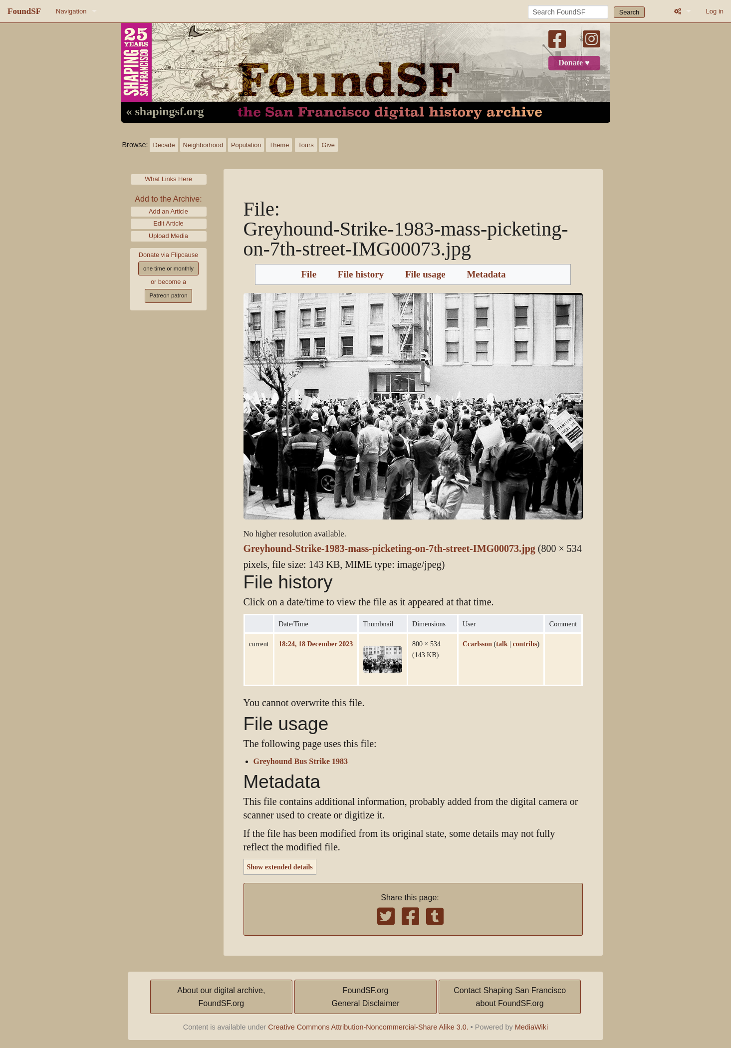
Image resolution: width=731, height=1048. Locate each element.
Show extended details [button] (280, 867)
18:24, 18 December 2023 (315, 644)
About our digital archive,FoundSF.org (221, 997)
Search (629, 12)
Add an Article (168, 211)
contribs (524, 644)
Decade (164, 145)
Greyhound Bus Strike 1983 (300, 761)
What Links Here (168, 179)
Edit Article (168, 223)
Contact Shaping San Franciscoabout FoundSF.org (510, 997)
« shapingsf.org (165, 111)
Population (246, 145)
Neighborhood (203, 145)
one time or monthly (168, 268)
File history (361, 274)
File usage (425, 274)
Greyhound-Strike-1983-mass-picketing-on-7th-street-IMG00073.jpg (389, 548)
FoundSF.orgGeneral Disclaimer (365, 997)
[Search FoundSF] (568, 12)
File (308, 274)
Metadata (486, 274)
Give (328, 145)
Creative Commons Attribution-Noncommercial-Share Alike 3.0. (368, 1027)
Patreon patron (168, 295)
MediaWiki (531, 1027)
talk (501, 644)
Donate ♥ (573, 62)
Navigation (71, 11)
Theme (279, 145)
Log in (715, 11)
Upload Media (168, 236)
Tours (305, 145)
